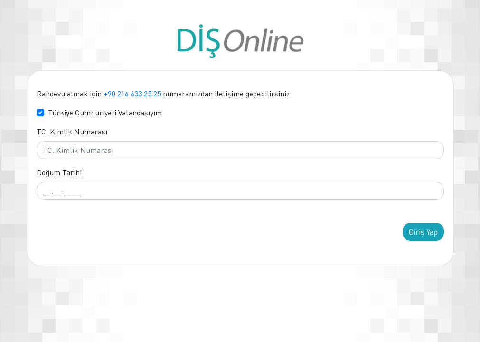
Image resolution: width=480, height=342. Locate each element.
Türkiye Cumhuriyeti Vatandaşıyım (105, 112)
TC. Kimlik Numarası (72, 131)
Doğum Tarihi (59, 172)
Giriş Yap (423, 232)
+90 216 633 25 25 (132, 93)
